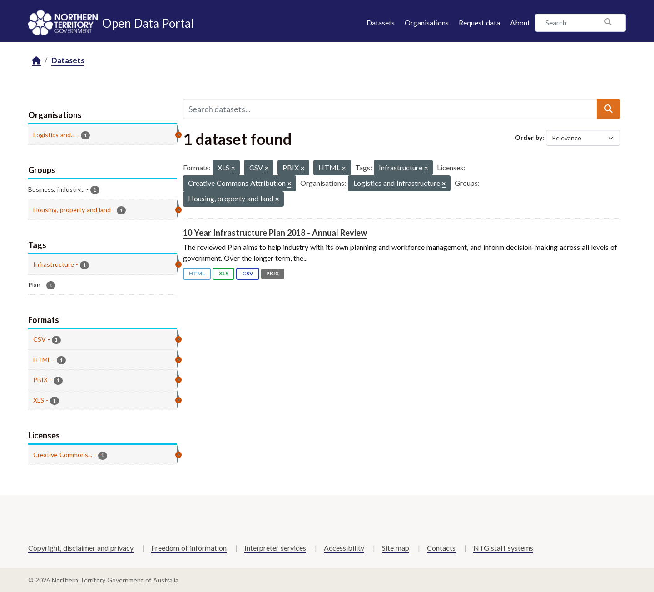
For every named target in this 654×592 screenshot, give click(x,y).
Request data (479, 22)
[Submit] (608, 109)
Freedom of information (189, 547)
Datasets (381, 22)
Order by (528, 137)
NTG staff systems (503, 547)
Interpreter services (275, 547)
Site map (395, 547)
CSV (247, 273)
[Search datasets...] (390, 109)
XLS (223, 273)
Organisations (427, 22)
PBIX (272, 273)
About (520, 22)
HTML (197, 273)
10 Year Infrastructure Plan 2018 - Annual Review (275, 233)
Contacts (441, 547)
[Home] (36, 60)
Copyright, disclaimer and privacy (81, 547)
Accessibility (344, 547)
